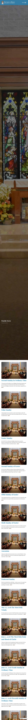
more (2, 387)
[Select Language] (23, 718)
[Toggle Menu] (25, 2)
